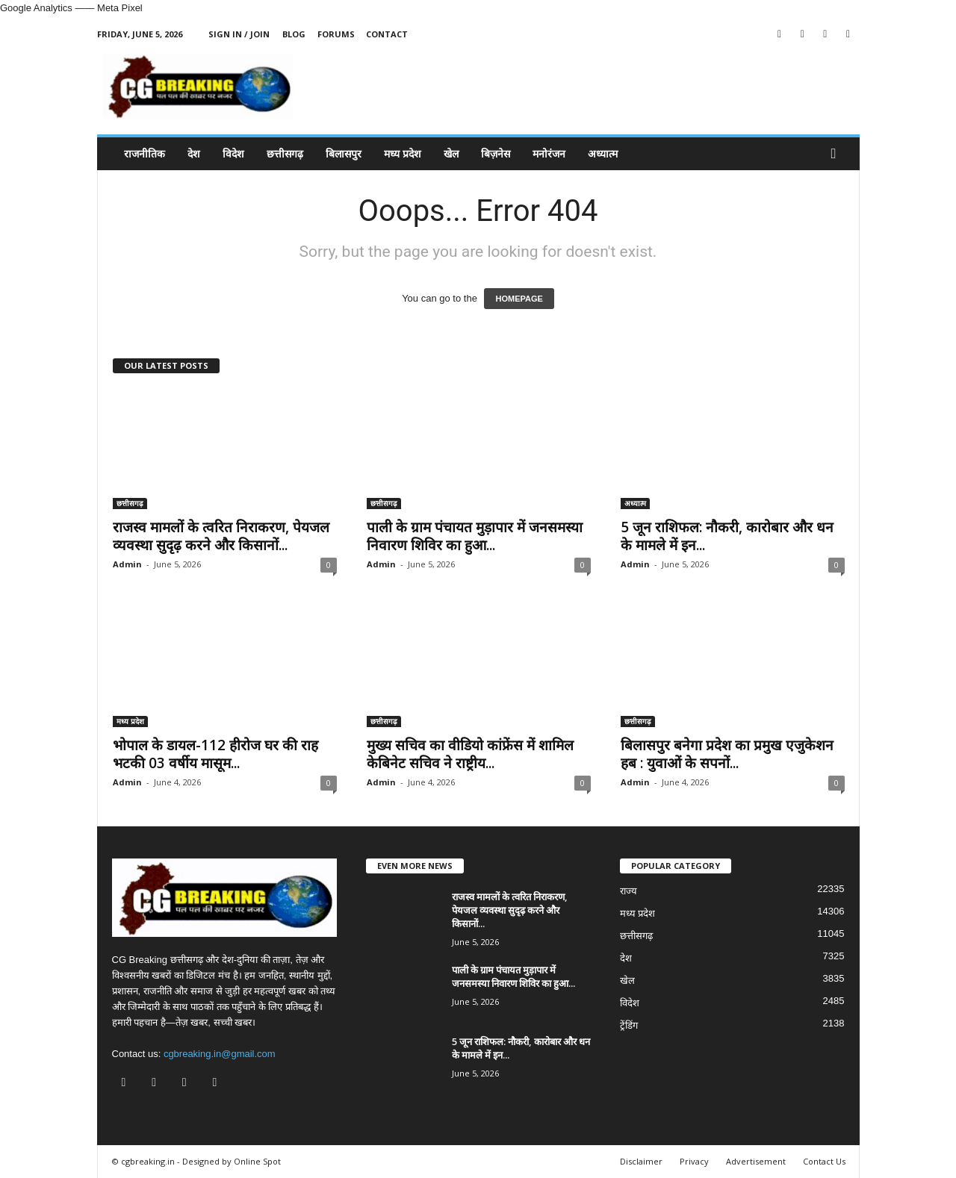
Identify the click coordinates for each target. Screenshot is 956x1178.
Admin (127, 564)
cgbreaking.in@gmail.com (220, 1053)
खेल (451, 153)
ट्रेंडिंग (629, 1025)
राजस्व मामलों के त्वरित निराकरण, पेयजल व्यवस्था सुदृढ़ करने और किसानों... (221, 536)
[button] (837, 153)
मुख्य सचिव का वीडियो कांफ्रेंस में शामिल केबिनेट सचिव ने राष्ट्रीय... (470, 754)
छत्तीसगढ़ (285, 153)
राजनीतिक (144, 153)
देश (193, 153)
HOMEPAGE (518, 298)
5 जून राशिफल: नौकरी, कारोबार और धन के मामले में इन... (727, 536)
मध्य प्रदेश (402, 153)
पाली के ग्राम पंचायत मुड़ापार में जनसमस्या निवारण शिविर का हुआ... (475, 536)
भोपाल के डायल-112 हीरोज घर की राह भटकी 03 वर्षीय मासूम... (215, 754)
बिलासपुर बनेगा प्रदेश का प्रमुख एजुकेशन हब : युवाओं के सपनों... (727, 754)
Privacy (694, 1161)
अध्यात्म (603, 153)
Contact (387, 34)
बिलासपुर (343, 153)
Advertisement (756, 1161)
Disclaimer (641, 1161)
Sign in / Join (239, 34)
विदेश (233, 153)
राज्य (628, 891)
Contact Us (824, 1161)
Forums (336, 34)
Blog (293, 34)
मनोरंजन (549, 153)
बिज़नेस (495, 153)
